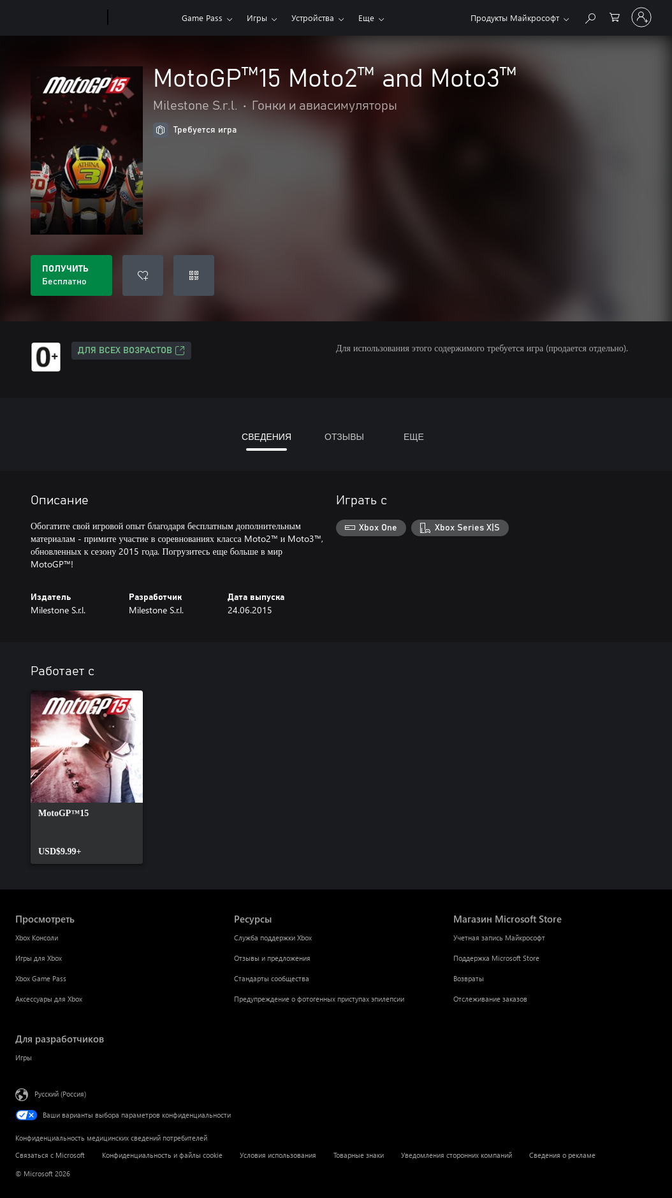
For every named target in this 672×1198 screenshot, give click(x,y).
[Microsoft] (59, 18)
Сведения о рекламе (562, 1155)
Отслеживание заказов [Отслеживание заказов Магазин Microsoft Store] (490, 999)
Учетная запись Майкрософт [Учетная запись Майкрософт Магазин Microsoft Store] (499, 937)
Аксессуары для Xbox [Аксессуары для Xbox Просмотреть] (48, 999)
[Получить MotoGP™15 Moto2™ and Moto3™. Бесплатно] (71, 275)
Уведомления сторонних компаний (456, 1155)
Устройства (312, 17)
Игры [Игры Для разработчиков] (23, 1057)
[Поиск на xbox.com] (589, 16)
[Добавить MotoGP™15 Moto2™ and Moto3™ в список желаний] (142, 275)
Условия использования (278, 1155)
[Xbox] (143, 18)
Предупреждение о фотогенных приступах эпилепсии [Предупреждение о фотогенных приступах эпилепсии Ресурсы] (319, 999)
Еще (366, 17)
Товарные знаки (358, 1155)
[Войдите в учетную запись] (641, 17)
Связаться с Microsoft (50, 1155)
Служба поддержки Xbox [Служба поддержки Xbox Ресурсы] (273, 937)
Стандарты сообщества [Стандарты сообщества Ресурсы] (271, 978)
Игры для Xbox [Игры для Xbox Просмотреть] (38, 958)
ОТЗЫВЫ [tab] (344, 436)
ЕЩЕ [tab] (414, 436)
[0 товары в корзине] (615, 16)
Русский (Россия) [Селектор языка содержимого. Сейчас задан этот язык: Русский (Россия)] (60, 1094)
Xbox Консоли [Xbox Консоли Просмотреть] (36, 937)
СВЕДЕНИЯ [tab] (266, 436)
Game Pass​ (202, 17)
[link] (87, 777)
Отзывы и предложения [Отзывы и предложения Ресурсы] (272, 958)
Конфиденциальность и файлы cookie (162, 1155)
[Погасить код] (193, 275)
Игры (257, 17)
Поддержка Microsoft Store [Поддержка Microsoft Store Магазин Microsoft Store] (496, 958)
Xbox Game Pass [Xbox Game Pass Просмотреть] (40, 978)
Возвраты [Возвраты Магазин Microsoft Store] (468, 978)
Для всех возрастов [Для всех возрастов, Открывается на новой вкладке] (131, 351)
